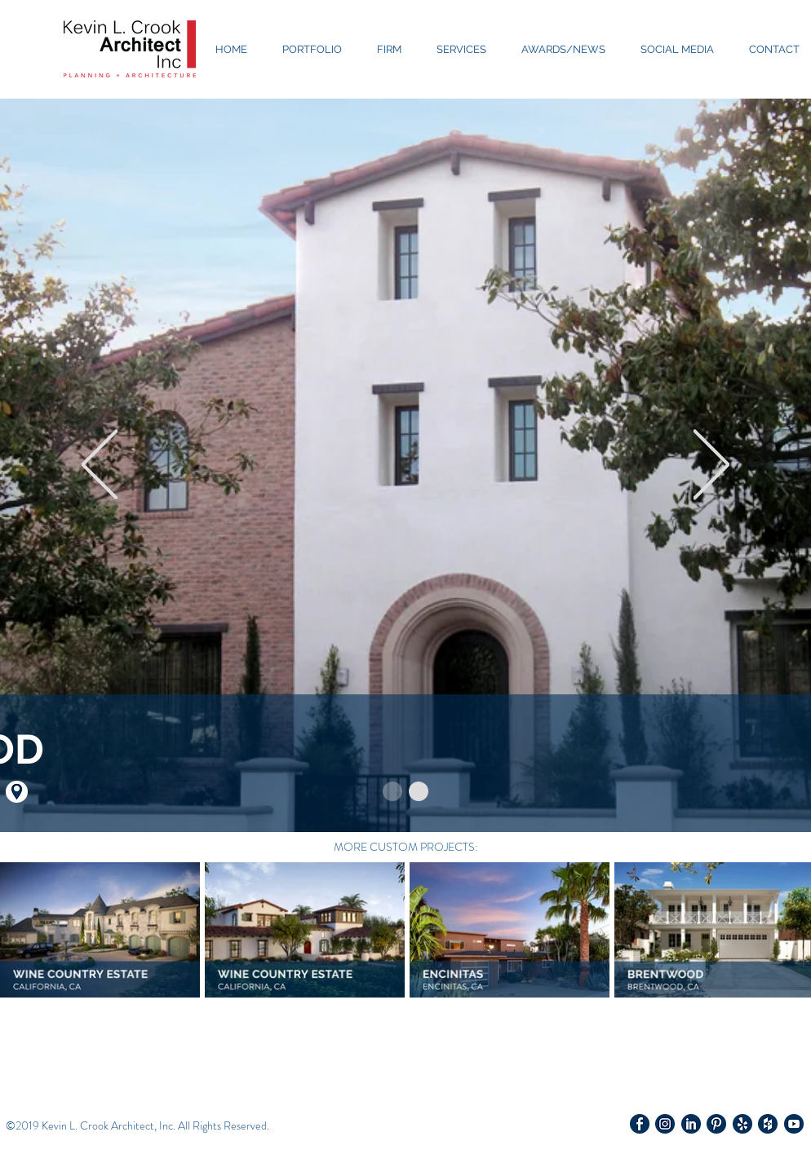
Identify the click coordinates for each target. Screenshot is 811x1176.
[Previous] (99, 465)
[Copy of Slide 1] (418, 791)
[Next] (711, 465)
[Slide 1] (392, 791)
